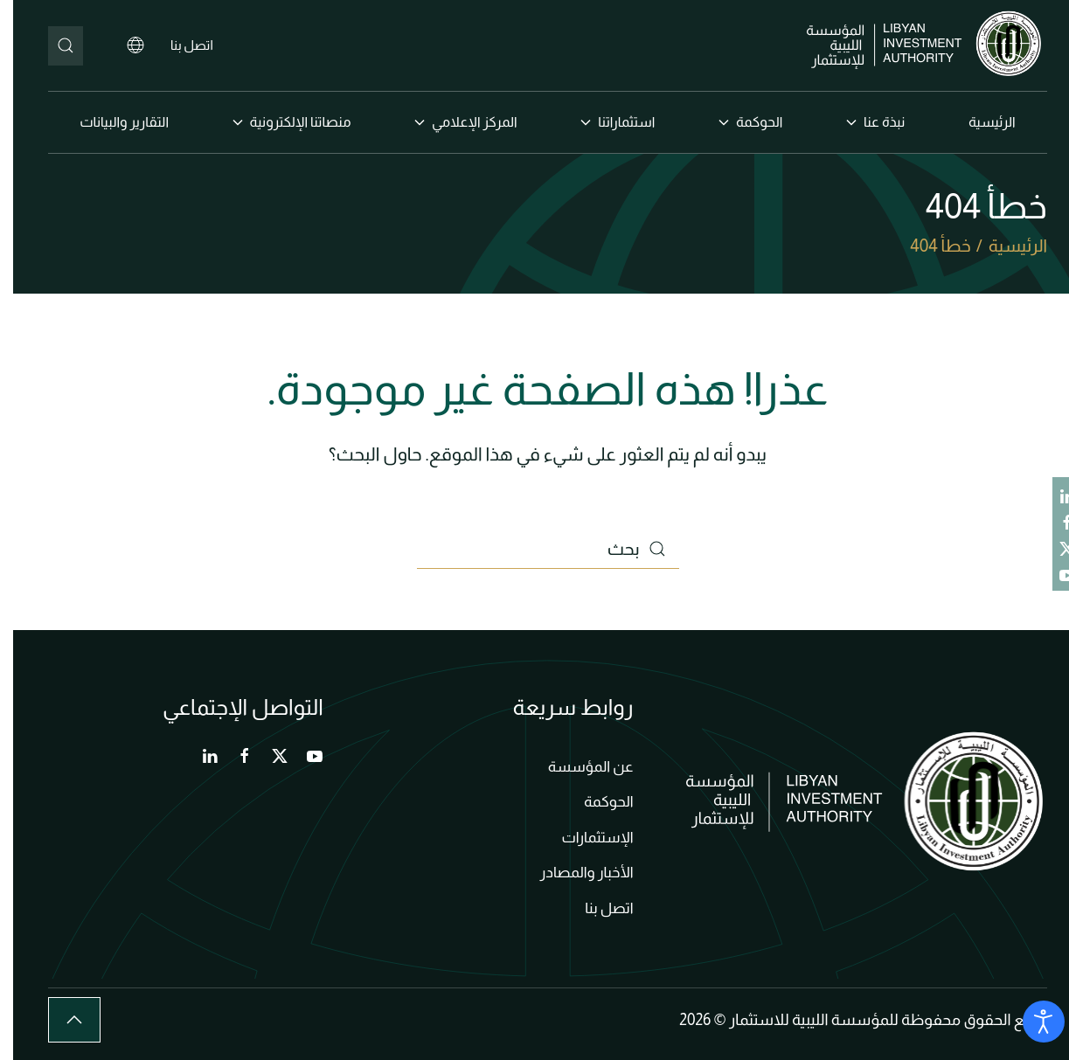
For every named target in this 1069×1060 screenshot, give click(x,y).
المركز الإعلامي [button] (452, 121)
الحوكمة (596, 801)
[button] (61, 1020)
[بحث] (52, 46)
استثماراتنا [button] (604, 121)
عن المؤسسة (578, 767)
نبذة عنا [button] (862, 121)
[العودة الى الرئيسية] (914, 45)
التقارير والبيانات (111, 121)
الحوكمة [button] (737, 121)
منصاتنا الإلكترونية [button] (278, 121)
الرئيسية (979, 121)
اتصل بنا (178, 45)
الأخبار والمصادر (574, 872)
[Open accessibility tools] (1031, 1022)
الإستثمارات (584, 837)
